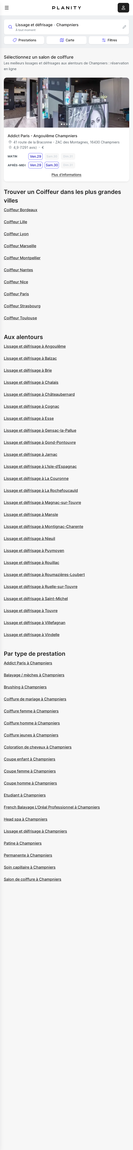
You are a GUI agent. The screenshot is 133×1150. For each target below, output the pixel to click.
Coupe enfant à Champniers (29, 759)
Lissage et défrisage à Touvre (31, 610)
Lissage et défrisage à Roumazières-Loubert (44, 574)
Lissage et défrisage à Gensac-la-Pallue (40, 430)
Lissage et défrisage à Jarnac (30, 454)
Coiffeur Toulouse (20, 317)
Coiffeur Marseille (20, 245)
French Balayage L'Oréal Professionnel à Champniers (52, 807)
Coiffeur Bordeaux (20, 209)
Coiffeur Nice (16, 281)
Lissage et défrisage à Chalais (31, 382)
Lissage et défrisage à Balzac (30, 358)
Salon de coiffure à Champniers (32, 879)
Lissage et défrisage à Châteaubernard (39, 394)
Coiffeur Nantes (18, 269)
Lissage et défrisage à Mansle (31, 514)
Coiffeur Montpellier (22, 257)
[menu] (7, 8)
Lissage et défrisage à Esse (29, 418)
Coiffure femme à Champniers (31, 711)
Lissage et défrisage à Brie (28, 370)
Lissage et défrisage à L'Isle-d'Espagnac (40, 466)
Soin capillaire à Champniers (30, 867)
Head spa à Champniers (25, 819)
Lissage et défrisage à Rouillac (31, 562)
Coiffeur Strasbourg (22, 305)
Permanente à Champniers (28, 855)
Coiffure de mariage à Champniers (35, 699)
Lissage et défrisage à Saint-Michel (36, 598)
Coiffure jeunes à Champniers (31, 735)
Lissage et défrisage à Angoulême (35, 346)
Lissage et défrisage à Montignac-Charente (43, 526)
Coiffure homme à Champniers (32, 723)
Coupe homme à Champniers (30, 783)
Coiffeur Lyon (16, 233)
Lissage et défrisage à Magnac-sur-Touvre (42, 502)
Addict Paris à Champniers (28, 663)
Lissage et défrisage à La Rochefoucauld (41, 490)
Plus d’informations (66, 175)
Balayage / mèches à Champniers (34, 675)
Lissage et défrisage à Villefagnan (34, 622)
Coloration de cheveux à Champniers (38, 747)
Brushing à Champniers (25, 687)
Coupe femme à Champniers (30, 771)
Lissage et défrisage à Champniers (35, 831)
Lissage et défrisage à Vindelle (31, 634)
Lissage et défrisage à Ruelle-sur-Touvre (40, 586)
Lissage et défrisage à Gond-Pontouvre (40, 442)
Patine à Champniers (23, 843)
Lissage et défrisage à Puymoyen (34, 550)
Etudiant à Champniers (25, 795)
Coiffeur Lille (15, 221)
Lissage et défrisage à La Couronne (36, 478)
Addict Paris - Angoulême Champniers (42, 135)
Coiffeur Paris (16, 293)
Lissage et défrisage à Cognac (31, 406)
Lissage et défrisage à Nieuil (29, 538)
